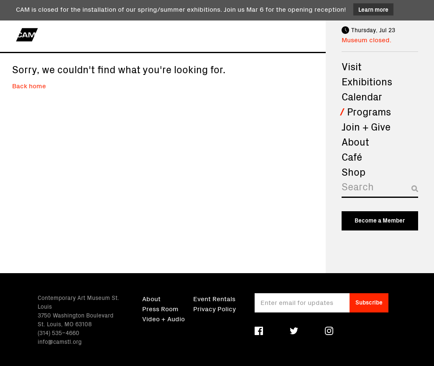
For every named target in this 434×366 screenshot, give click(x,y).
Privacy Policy (214, 308)
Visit (352, 66)
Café (352, 156)
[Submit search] (414, 188)
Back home (29, 85)
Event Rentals (214, 298)
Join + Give (366, 126)
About (355, 141)
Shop (353, 171)
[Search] (380, 188)
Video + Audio (163, 318)
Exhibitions (367, 81)
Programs (369, 111)
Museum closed (366, 39)
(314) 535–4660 (58, 332)
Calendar (362, 96)
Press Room (160, 308)
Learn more (373, 9)
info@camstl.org (60, 341)
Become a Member (380, 220)
